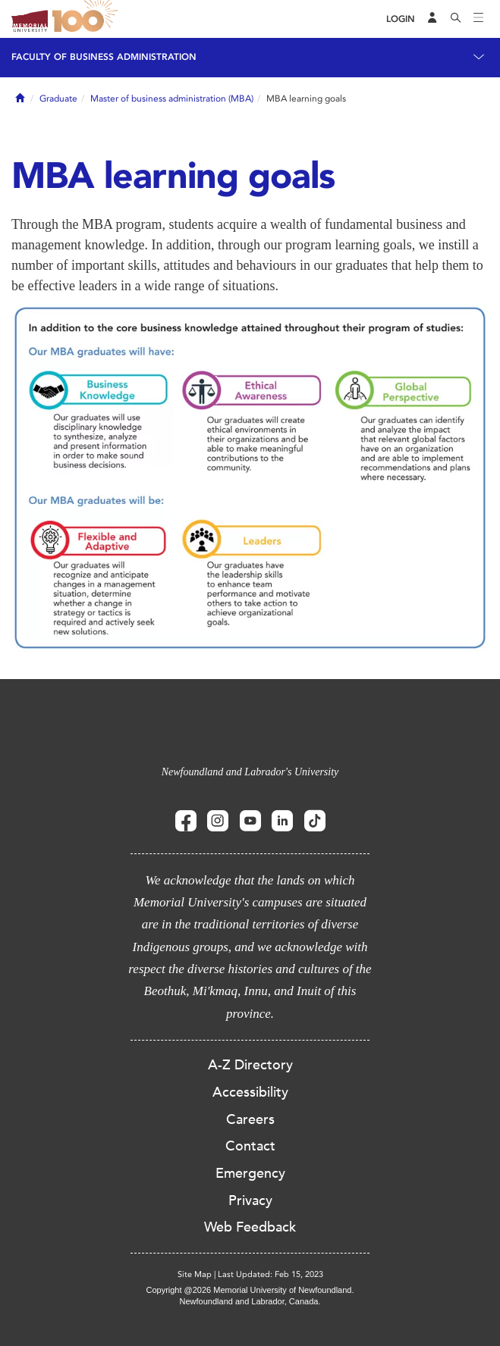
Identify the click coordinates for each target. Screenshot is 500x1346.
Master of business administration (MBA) (171, 98)
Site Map (195, 1274)
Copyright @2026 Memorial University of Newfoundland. (250, 1289)
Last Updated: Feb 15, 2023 (270, 1274)
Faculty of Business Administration (104, 57)
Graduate (58, 98)
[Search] (456, 19)
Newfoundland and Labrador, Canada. (250, 1301)
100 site (87, 19)
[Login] (401, 19)
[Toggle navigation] (479, 19)
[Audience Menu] (432, 19)
